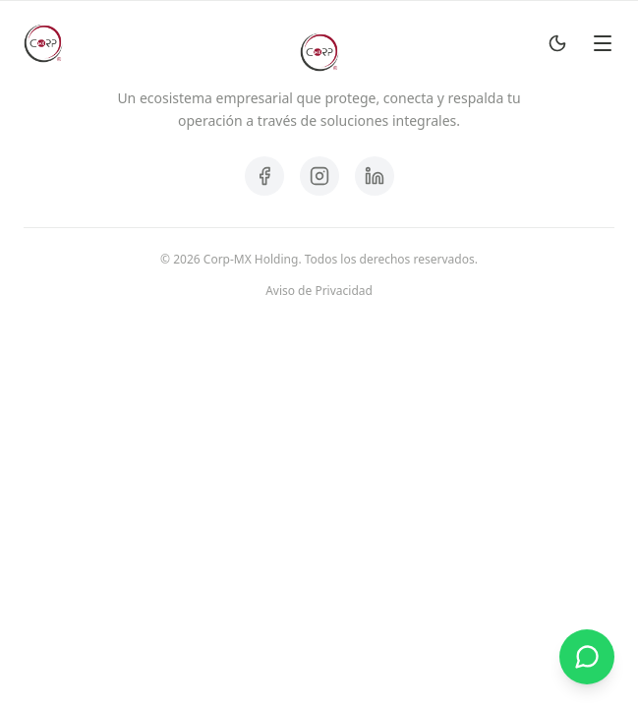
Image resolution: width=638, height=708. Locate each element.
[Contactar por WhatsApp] (586, 656)
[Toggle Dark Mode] (557, 43)
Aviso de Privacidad (319, 291)
